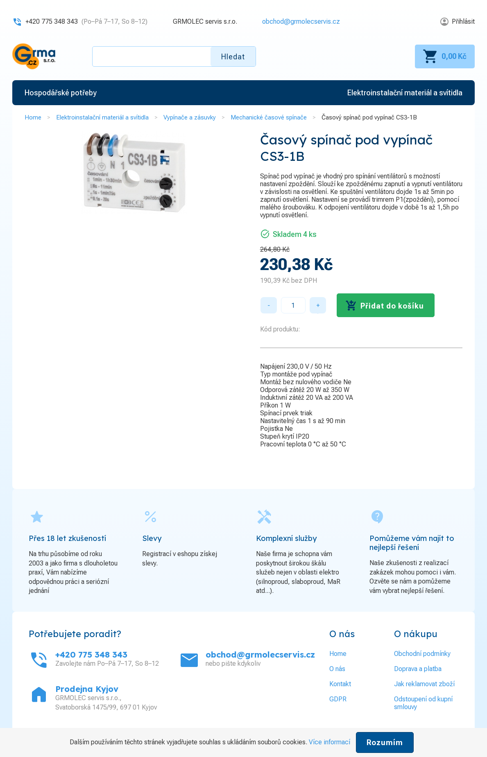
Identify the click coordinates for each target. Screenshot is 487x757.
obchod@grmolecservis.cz (301, 21)
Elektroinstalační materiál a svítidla (102, 117)
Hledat (233, 56)
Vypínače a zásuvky (189, 117)
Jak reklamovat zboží (424, 684)
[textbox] (174, 56)
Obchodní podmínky (422, 654)
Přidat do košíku (392, 306)
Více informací (329, 742)
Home (33, 117)
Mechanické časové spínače (269, 117)
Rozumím (385, 742)
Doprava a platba (418, 669)
